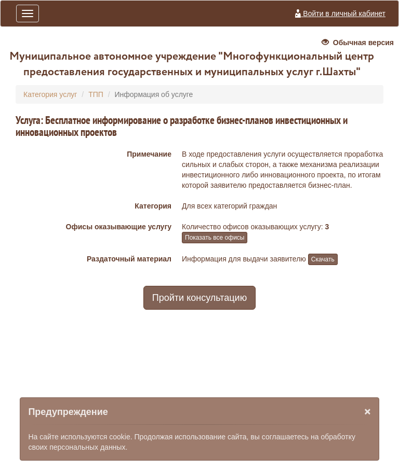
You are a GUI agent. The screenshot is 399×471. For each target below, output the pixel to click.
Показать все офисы (214, 237)
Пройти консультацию (199, 298)
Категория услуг (50, 94)
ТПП (95, 94)
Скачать (323, 259)
